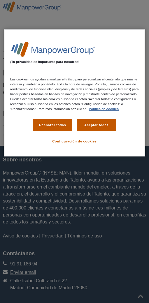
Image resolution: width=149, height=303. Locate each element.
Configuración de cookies (74, 141)
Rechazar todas (52, 125)
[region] (74, 92)
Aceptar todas (96, 125)
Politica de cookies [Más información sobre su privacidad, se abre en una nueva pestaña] (104, 109)
